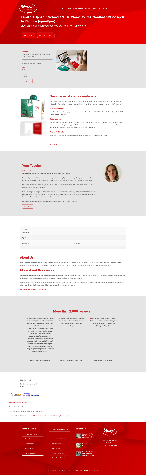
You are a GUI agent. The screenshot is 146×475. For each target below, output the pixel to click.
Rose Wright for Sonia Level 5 (103, 360)
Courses (68, 8)
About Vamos (56, 448)
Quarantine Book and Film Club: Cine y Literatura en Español (88, 436)
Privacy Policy (59, 416)
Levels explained (56, 434)
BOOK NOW (28, 35)
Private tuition (29, 439)
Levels (94, 8)
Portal (105, 8)
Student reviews (29, 448)
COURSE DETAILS (45, 35)
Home (62, 8)
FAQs (35, 416)
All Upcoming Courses (31, 434)
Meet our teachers (57, 443)
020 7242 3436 (113, 440)
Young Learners (78, 8)
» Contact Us (107, 442)
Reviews (87, 8)
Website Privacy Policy (58, 453)
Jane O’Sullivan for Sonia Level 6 (40, 360)
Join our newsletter (30, 453)
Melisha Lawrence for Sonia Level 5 (71, 360)
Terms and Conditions (44, 416)
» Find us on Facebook (110, 445)
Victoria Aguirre (27, 171)
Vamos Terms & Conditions (59, 458)
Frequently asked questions (60, 429)
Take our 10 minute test (58, 438)
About (99, 8)
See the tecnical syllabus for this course (33, 289)
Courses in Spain (29, 443)
